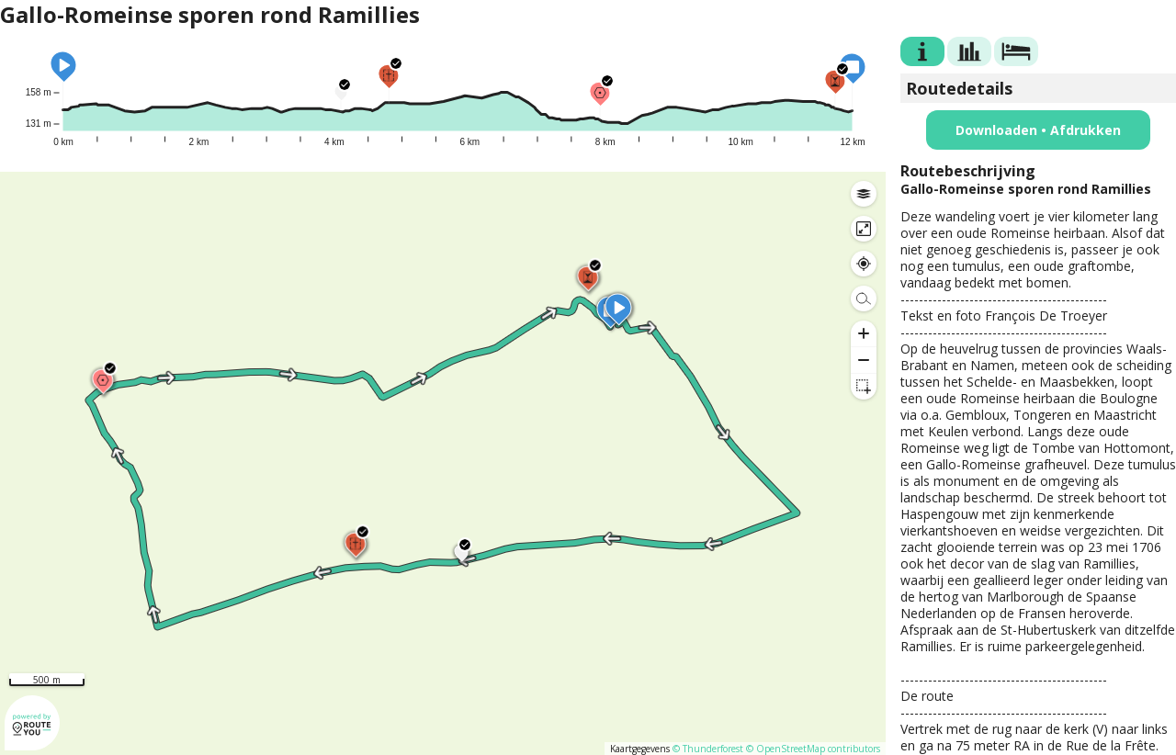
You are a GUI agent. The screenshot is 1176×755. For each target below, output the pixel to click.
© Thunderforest (708, 748)
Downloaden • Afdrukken (1038, 130)
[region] (443, 463)
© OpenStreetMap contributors (813, 748)
